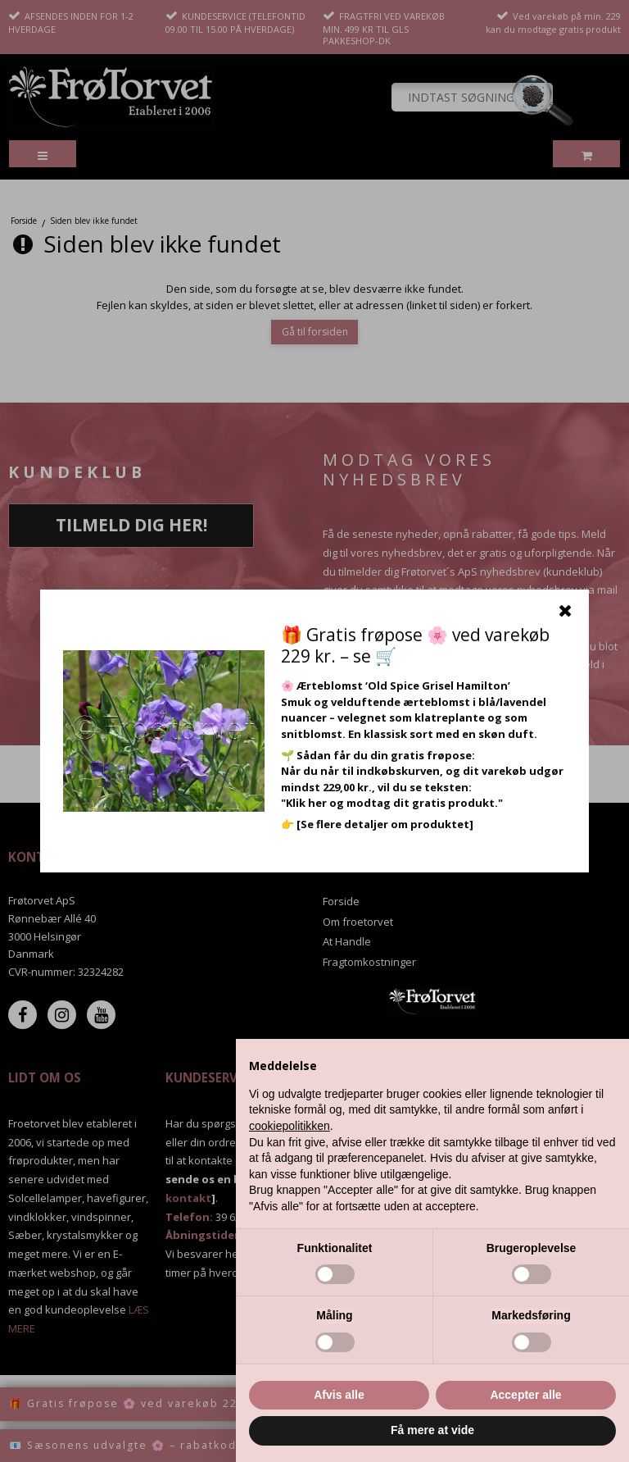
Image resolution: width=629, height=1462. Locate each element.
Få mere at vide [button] (432, 1430)
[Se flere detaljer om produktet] (384, 824)
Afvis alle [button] (339, 1394)
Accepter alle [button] (525, 1394)
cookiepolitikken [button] (289, 1125)
